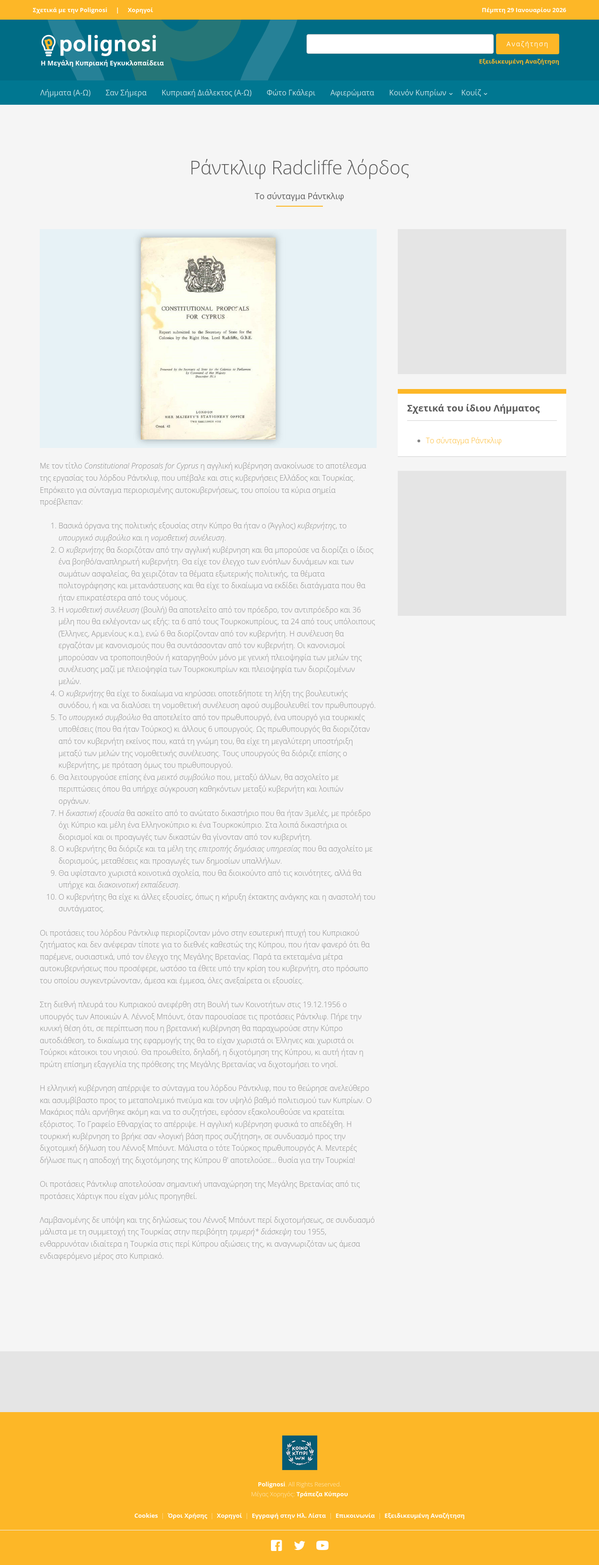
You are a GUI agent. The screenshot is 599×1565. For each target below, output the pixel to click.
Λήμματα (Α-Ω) (65, 92)
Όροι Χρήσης (187, 1515)
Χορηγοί (140, 10)
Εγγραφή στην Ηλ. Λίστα (289, 1515)
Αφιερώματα (352, 92)
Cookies (146, 1515)
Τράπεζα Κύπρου (322, 1494)
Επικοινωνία (355, 1515)
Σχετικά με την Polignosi (70, 10)
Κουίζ (471, 92)
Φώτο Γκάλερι (291, 92)
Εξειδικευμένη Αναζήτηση (519, 61)
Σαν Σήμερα (126, 92)
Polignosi (271, 1484)
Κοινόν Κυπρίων (417, 92)
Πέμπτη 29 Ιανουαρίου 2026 (524, 10)
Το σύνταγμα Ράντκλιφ (464, 440)
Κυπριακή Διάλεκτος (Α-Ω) (206, 92)
